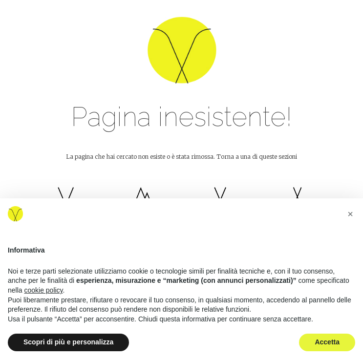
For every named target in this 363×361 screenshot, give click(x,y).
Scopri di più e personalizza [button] (68, 342)
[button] (350, 214)
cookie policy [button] (43, 290)
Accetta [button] (327, 342)
